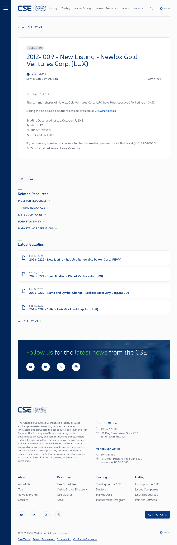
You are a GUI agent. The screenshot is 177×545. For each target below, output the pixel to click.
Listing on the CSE (147, 484)
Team (21, 489)
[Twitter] (61, 367)
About (125, 8)
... (142, 8)
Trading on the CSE (108, 484)
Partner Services (146, 500)
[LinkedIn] (45, 367)
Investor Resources (107, 8)
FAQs (60, 500)
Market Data (104, 494)
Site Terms (24, 539)
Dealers (101, 489)
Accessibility (64, 539)
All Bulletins (30, 27)
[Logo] (32, 8)
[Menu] (5, 8)
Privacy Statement (44, 539)
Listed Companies (147, 489)
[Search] (152, 8)
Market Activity (82, 8)
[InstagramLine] (76, 367)
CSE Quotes (65, 494)
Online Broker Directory (72, 489)
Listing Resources (146, 494)
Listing (53, 8)
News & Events (28, 494)
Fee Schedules (66, 484)
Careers (23, 500)
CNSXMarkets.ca (105, 111)
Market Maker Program (110, 500)
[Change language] (165, 8)
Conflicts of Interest (85, 539)
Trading (65, 8)
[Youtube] (30, 367)
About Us (24, 484)
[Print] (31, 179)
